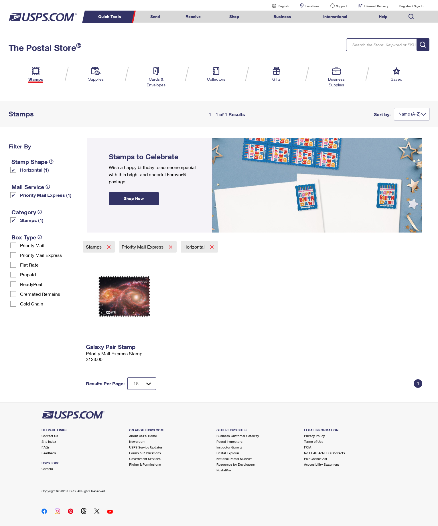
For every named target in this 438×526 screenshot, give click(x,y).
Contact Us (50, 436)
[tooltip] (51, 161)
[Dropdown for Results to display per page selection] (141, 383)
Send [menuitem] (155, 16)
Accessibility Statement (321, 464)
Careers (47, 469)
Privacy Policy (314, 436)
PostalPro (223, 470)
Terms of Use (313, 441)
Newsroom (137, 441)
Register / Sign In (411, 6)
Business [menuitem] (282, 16)
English (278, 6)
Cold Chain (31, 303)
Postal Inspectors (229, 441)
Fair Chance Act (315, 459)
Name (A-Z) (409, 113)
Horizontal (195, 246)
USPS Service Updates (146, 447)
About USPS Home (143, 436)
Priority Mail (32, 245)
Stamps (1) (32, 220)
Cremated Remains (40, 294)
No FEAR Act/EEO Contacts (324, 453)
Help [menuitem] (383, 16)
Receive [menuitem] (193, 16)
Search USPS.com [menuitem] (411, 17)
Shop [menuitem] (234, 16)
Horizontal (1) (34, 169)
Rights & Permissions (145, 464)
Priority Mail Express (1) (46, 195)
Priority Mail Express (41, 255)
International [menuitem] (335, 16)
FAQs (46, 447)
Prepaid (28, 274)
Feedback (49, 453)
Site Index (49, 441)
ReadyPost (31, 284)
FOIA (307, 447)
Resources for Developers (235, 464)
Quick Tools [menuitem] (109, 16)
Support (341, 6)
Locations (312, 6)
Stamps (94, 246)
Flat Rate (29, 264)
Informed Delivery (376, 6)
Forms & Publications (145, 453)
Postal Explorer (227, 453)
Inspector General (229, 447)
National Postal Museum (234, 459)
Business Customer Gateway (237, 436)
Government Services (145, 459)
